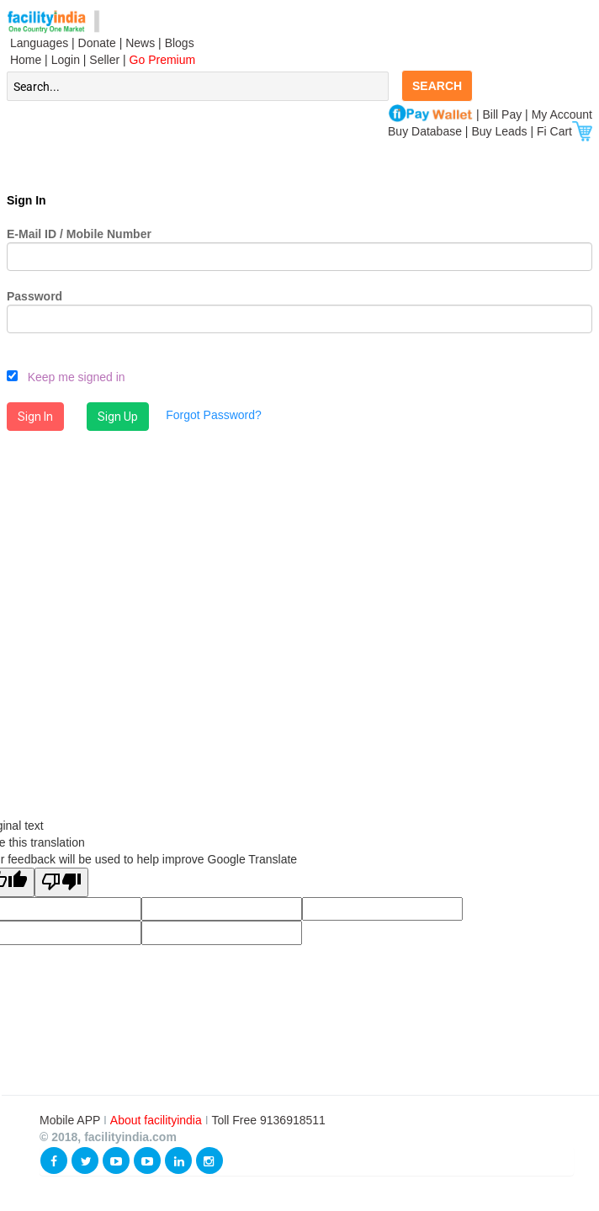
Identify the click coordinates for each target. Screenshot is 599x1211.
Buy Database (425, 131)
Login (65, 59)
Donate (97, 43)
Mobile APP (71, 1120)
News (141, 43)
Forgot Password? (214, 415)
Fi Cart (564, 131)
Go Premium (163, 59)
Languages (37, 43)
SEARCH (437, 86)
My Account (562, 114)
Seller (104, 59)
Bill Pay (504, 114)
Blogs (179, 43)
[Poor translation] (61, 882)
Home (24, 59)
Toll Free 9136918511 (268, 1120)
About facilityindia (157, 1120)
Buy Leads (499, 131)
